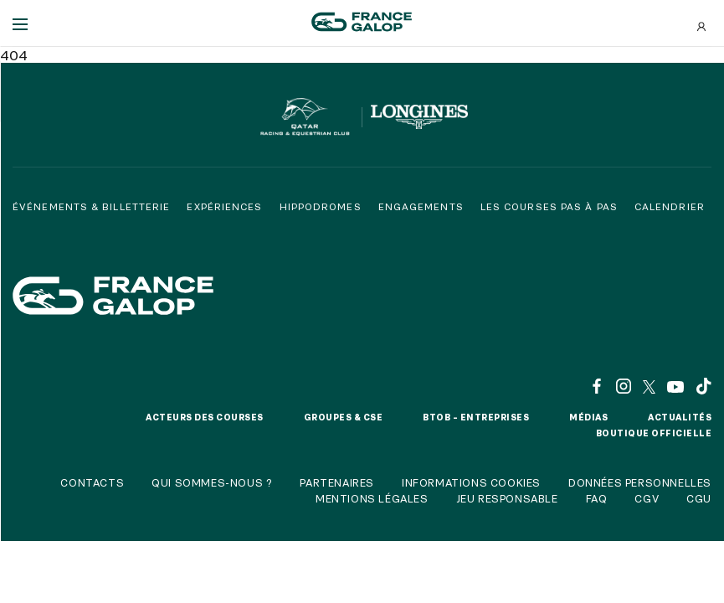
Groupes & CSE (343, 417)
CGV (646, 498)
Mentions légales (372, 498)
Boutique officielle (654, 433)
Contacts (92, 482)
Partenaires (337, 482)
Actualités (679, 417)
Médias (588, 417)
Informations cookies (471, 482)
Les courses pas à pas (549, 206)
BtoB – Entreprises (476, 417)
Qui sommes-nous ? (211, 482)
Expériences (224, 206)
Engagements (421, 206)
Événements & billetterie (91, 206)
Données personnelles (639, 482)
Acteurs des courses (205, 417)
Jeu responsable (507, 498)
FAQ (597, 498)
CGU (698, 498)
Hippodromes (321, 206)
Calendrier (669, 206)
